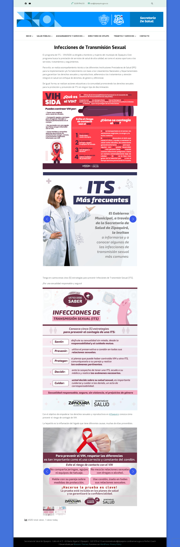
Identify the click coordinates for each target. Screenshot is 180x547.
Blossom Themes (81, 544)
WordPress (104, 544)
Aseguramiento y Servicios (69, 36)
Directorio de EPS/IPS (98, 36)
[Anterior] (47, 218)
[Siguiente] (132, 218)
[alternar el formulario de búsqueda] (152, 4)
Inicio (28, 36)
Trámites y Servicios (124, 36)
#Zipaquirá (114, 414)
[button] (90, 219)
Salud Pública (44, 36)
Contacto (144, 36)
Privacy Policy (115, 544)
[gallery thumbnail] (48, 510)
